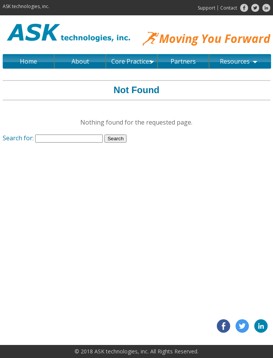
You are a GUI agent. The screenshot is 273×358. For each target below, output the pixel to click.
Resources (238, 61)
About (80, 61)
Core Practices (132, 61)
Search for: (18, 138)
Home (28, 61)
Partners (183, 61)
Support (206, 8)
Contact (228, 8)
